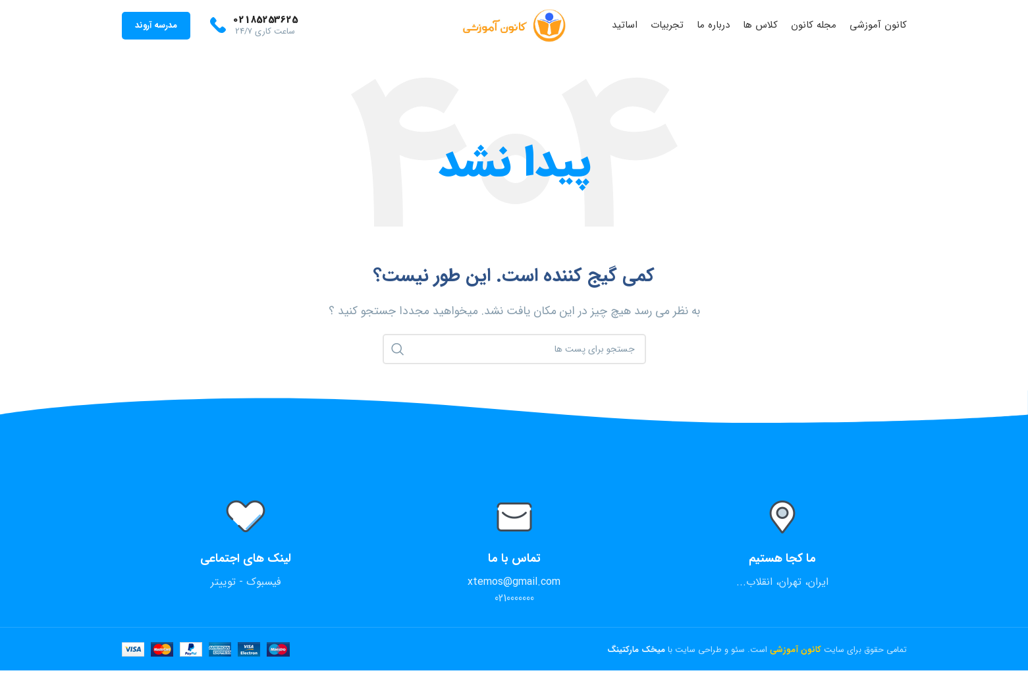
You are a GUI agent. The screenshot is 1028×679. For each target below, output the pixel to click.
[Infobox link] (253, 29)
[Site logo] (514, 29)
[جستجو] (514, 357)
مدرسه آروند (155, 29)
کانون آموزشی (795, 658)
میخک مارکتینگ (637, 658)
